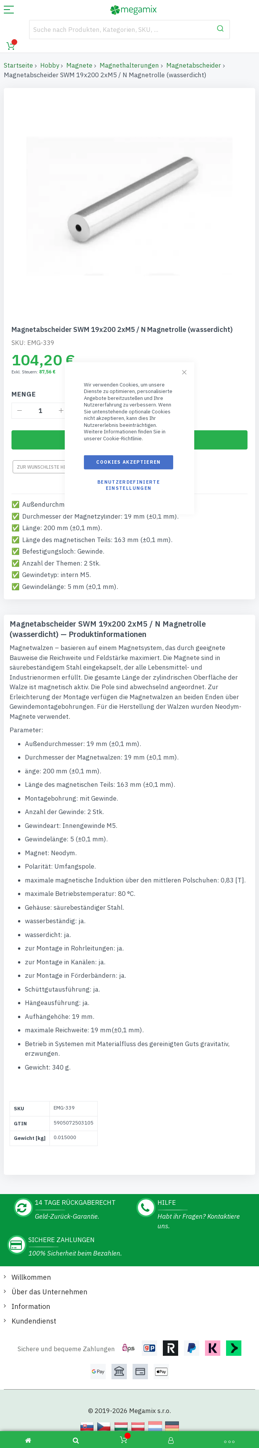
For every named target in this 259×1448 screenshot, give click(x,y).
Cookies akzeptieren (128, 462)
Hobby (49, 65)
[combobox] (129, 29)
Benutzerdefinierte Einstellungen (128, 485)
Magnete (79, 65)
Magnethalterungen (129, 65)
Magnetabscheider (193, 65)
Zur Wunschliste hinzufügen (53, 467)
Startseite (18, 65)
